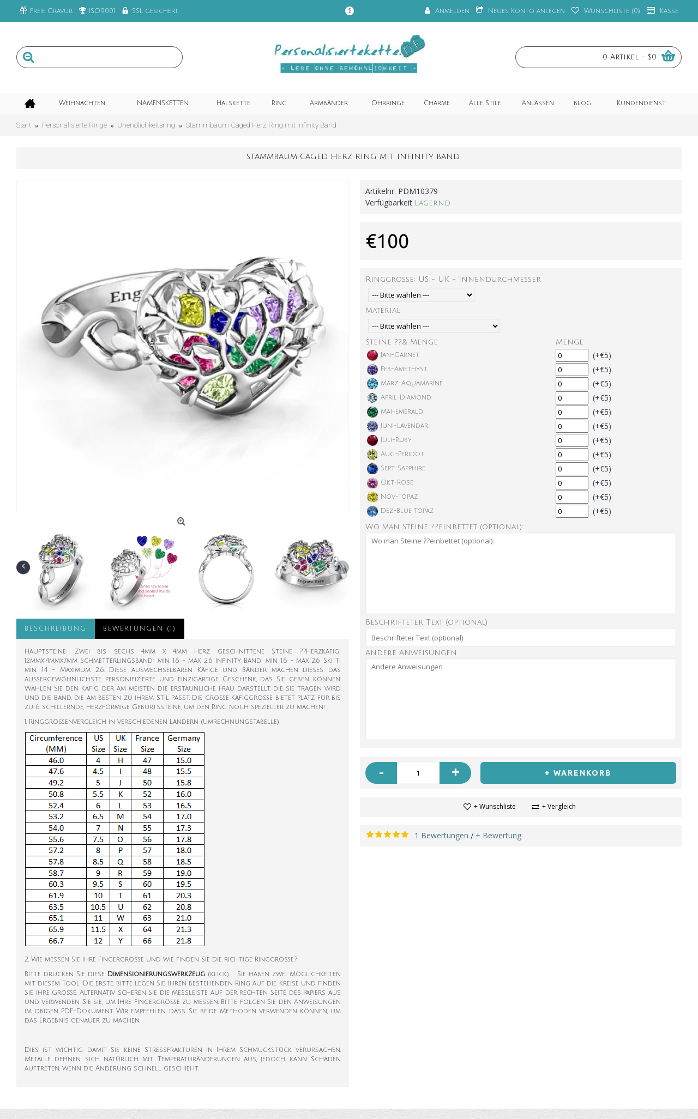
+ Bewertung (498, 835)
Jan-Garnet (393, 355)
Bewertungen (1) (139, 628)
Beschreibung (56, 628)
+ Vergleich (559, 806)
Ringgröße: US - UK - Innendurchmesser (453, 279)
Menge (569, 342)
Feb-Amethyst (397, 369)
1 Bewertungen (441, 835)
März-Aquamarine (405, 383)
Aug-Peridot (395, 454)
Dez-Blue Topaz (400, 511)
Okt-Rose (390, 482)
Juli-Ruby (389, 440)
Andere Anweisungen (411, 653)
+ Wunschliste (495, 806)
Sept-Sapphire (396, 468)
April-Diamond (399, 397)
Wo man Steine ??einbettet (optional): (444, 527)
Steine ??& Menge (402, 342)
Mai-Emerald (395, 412)
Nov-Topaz (392, 497)
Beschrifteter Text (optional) (426, 622)
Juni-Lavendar (397, 426)
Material (382, 310)
